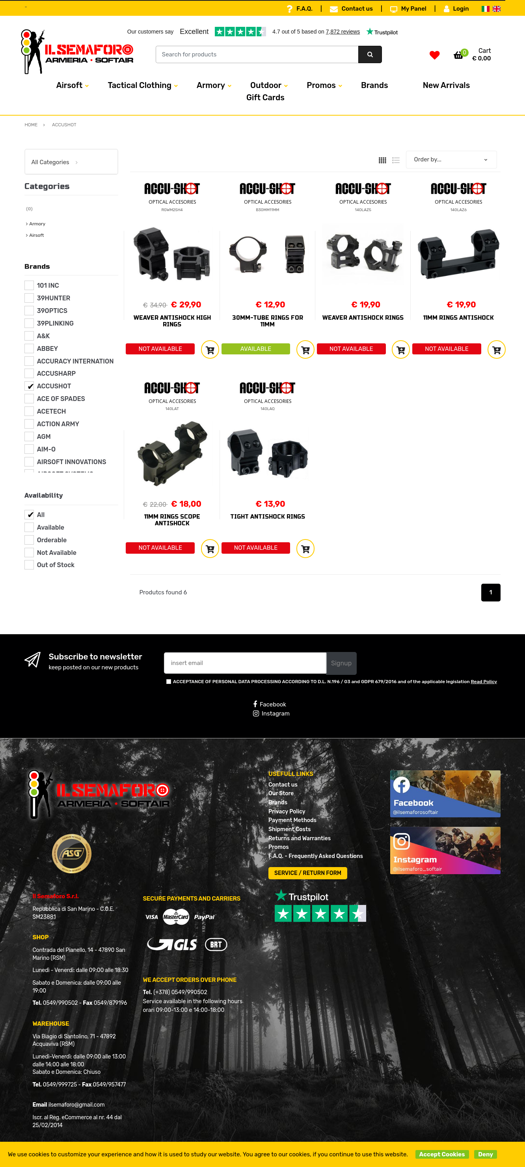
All (41, 515)
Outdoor (265, 85)
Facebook (269, 704)
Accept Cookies (442, 1154)
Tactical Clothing (139, 85)
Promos (321, 85)
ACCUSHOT (54, 386)
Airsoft (69, 85)
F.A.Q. (300, 9)
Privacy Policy (286, 811)
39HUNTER (54, 298)
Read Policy (484, 681)
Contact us (351, 9)
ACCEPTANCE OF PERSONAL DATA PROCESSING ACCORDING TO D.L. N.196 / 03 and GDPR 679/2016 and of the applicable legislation (335, 681)
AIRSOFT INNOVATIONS (71, 462)
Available (50, 527)
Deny (485, 1154)
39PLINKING (55, 323)
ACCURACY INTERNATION (75, 361)
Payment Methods (292, 820)
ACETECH (51, 411)
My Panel (408, 9)
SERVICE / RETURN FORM (307, 873)
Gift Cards (265, 97)
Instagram (271, 713)
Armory (211, 85)
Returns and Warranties (299, 838)
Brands (374, 85)
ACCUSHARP (56, 373)
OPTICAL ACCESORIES (172, 202)
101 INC (48, 285)
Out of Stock (55, 565)
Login (456, 9)
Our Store (281, 793)
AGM (44, 436)
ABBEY (47, 348)
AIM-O (46, 449)
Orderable (52, 540)
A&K (43, 336)
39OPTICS (52, 311)
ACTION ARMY (58, 424)
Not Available (56, 552)
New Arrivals (446, 85)
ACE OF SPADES (61, 399)
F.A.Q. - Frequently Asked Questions (315, 856)
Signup (341, 663)
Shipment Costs (289, 829)
